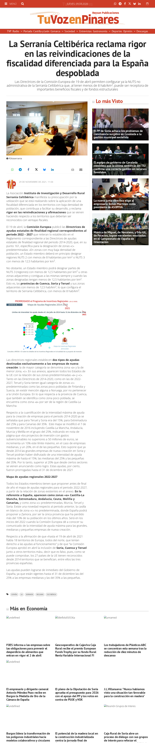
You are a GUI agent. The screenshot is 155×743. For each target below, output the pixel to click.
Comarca (56, 31)
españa (14, 594)
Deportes (117, 31)
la (21, 594)
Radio (16, 31)
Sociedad (70, 31)
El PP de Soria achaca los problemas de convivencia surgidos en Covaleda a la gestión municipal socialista (118, 134)
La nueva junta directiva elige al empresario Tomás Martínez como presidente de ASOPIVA (115, 204)
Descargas (142, 31)
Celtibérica (51, 594)
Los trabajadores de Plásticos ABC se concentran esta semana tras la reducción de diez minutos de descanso (125, 650)
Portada (27, 31)
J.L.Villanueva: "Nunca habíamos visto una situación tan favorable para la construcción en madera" (124, 692)
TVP (9, 31)
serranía (29, 594)
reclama (40, 594)
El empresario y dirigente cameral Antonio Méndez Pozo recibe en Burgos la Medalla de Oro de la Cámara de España (27, 694)
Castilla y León (41, 31)
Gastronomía (100, 31)
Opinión (128, 31)
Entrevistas (85, 31)
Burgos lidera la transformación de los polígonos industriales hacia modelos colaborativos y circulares (28, 736)
